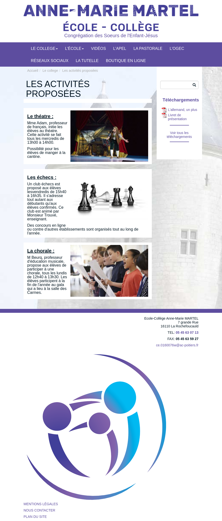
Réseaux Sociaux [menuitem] (49, 60)
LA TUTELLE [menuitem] (87, 60)
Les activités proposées (80, 70)
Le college (44, 48)
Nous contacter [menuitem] (39, 510)
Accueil (32, 70)
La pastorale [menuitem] (147, 48)
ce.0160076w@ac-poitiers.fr (177, 345)
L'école (74, 48)
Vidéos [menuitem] (98, 48)
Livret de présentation (177, 117)
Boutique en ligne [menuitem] (126, 60)
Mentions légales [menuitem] (41, 504)
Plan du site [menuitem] (35, 517)
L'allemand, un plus (182, 110)
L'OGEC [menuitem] (177, 48)
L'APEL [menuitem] (119, 48)
